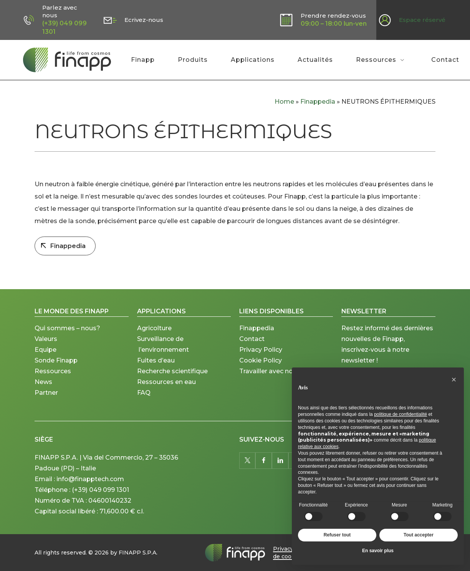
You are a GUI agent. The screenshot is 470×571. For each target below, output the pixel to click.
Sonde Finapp (56, 369)
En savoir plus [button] (378, 550)
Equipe (45, 358)
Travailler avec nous (269, 380)
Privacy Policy (260, 358)
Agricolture (154, 337)
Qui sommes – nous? (67, 337)
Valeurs (46, 347)
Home (284, 101)
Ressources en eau (166, 390)
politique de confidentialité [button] (400, 414)
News (43, 390)
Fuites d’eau (156, 369)
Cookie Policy (260, 369)
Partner (46, 401)
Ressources (53, 380)
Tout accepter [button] (419, 535)
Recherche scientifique (172, 380)
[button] (454, 380)
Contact (252, 347)
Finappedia (317, 101)
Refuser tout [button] (337, 535)
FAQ (144, 401)
